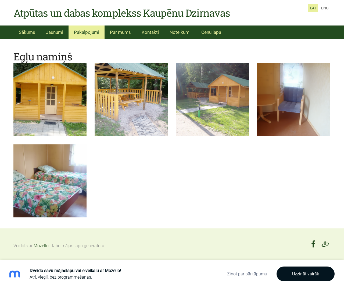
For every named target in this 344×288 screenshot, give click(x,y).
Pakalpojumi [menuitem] (86, 32)
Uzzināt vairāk (305, 273)
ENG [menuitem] (325, 8)
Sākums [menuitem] (27, 32)
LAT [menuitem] (313, 8)
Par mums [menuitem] (120, 32)
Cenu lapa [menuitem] (211, 32)
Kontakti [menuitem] (150, 32)
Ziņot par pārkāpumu (247, 273)
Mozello (41, 245)
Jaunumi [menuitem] (54, 32)
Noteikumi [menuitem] (180, 32)
